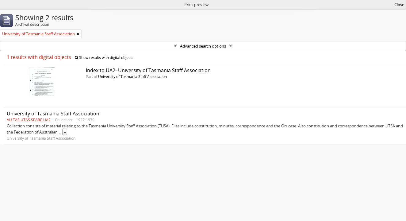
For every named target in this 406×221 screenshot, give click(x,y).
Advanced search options (203, 46)
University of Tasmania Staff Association (132, 76)
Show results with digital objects (104, 57)
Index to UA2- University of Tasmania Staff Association (148, 70)
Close (399, 4)
